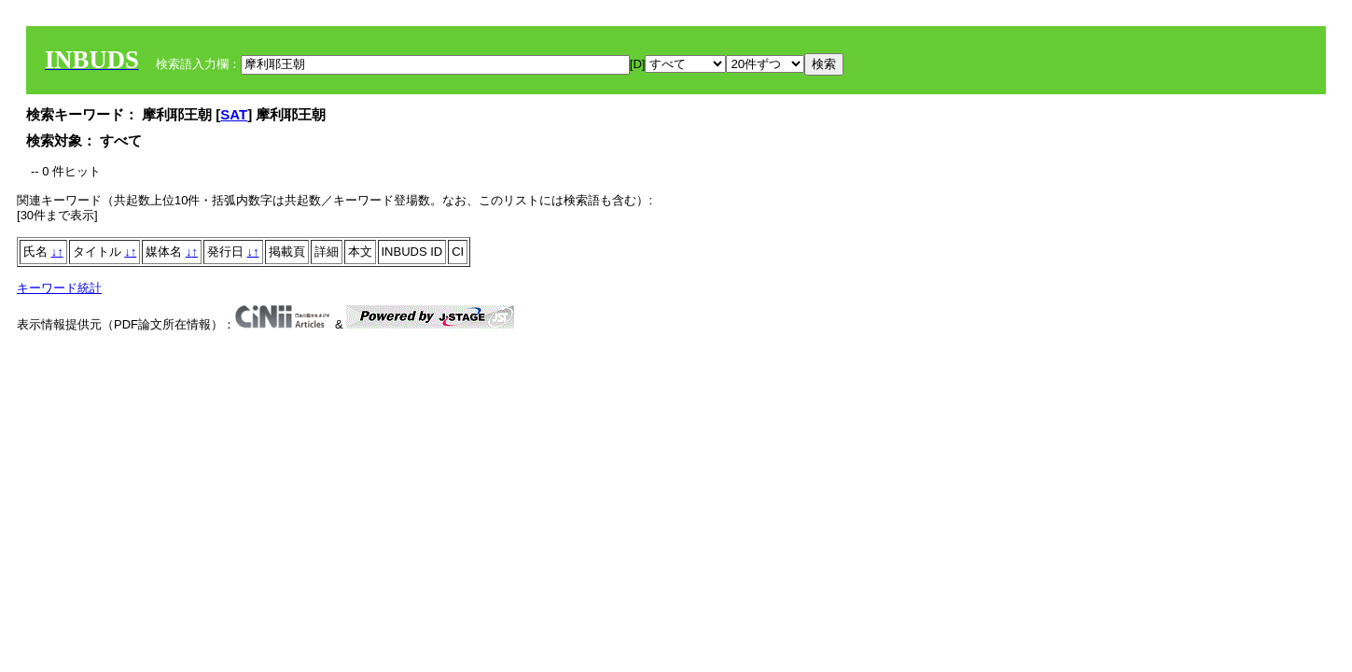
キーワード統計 (59, 288)
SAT (233, 114)
